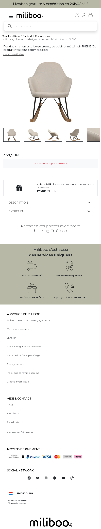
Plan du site (13, 422)
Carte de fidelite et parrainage (23, 355)
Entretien (16, 211)
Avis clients (13, 413)
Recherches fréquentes (20, 432)
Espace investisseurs (18, 381)
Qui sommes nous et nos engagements (28, 320)
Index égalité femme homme (23, 373)
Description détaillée (13, 54)
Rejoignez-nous (15, 364)
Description (18, 202)
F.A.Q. (10, 404)
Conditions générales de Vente (24, 346)
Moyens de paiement (18, 329)
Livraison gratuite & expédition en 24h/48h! (50, 4)
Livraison (11, 338)
